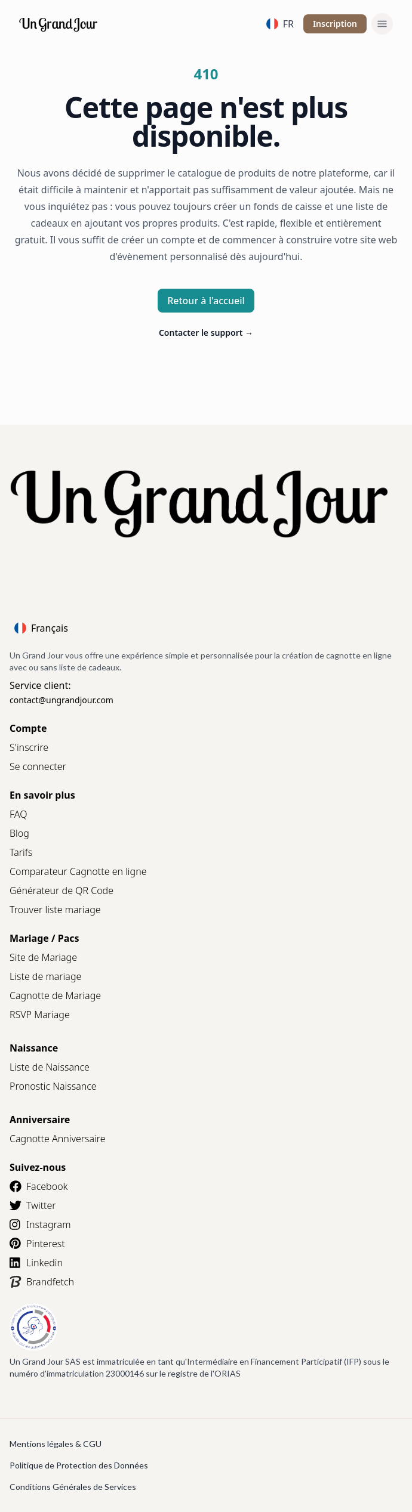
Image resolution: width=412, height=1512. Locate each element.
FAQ (18, 814)
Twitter (33, 1205)
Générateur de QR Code (61, 890)
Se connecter (38, 766)
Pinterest (37, 1243)
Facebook (38, 1186)
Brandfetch (42, 1281)
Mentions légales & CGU (56, 1444)
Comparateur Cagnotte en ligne (78, 871)
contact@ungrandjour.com (61, 700)
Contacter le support (206, 332)
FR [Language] (280, 23)
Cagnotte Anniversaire (58, 1138)
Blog (19, 833)
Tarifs (21, 852)
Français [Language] (41, 628)
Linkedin (36, 1262)
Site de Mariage (43, 957)
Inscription (335, 23)
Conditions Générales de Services (73, 1487)
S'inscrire (29, 747)
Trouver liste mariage (55, 909)
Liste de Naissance (50, 1067)
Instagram (40, 1224)
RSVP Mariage (40, 1014)
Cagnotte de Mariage (55, 995)
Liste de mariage (45, 976)
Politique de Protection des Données (79, 1465)
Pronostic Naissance (53, 1086)
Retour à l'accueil (206, 300)
